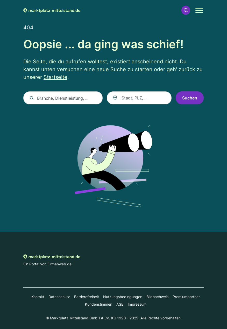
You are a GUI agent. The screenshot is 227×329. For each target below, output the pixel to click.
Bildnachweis (157, 296)
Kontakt (37, 296)
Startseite (55, 77)
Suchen (189, 97)
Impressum (137, 304)
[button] (185, 10)
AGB (120, 304)
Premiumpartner (186, 296)
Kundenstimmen (98, 304)
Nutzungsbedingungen (122, 296)
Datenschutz (59, 296)
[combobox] (139, 97)
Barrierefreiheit (86, 296)
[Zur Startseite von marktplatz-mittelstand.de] (51, 10)
